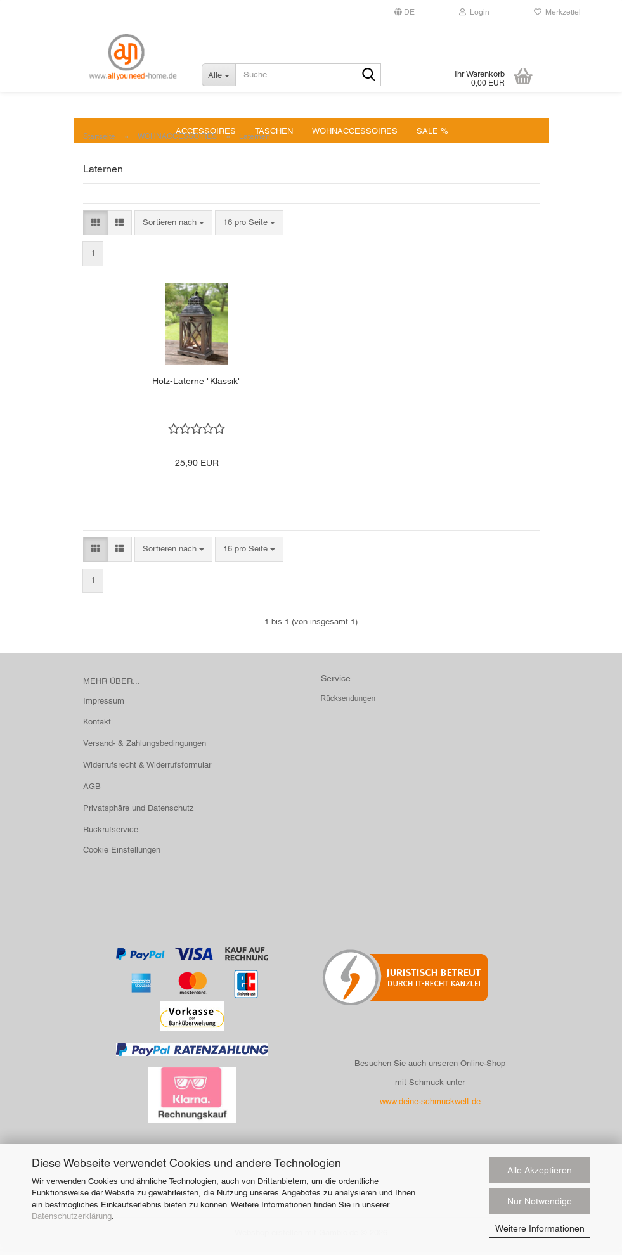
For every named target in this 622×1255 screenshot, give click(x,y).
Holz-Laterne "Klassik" (196, 387)
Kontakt (97, 727)
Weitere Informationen (540, 1228)
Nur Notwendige (539, 1201)
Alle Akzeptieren (539, 1170)
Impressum (103, 706)
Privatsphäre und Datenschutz (138, 813)
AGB (92, 792)
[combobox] (173, 228)
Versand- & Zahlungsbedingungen (144, 749)
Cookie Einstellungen (121, 855)
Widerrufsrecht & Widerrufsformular (147, 770)
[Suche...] (218, 74)
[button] (95, 228)
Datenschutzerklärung (72, 1216)
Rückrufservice (110, 835)
